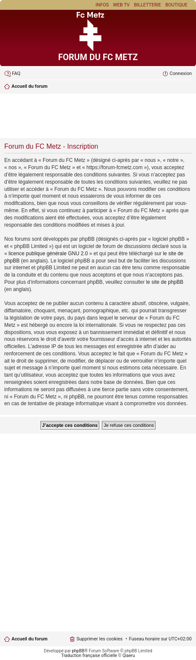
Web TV (121, 5)
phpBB (78, 650)
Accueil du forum (29, 639)
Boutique (176, 5)
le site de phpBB (164, 282)
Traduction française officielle (89, 655)
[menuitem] (12, 74)
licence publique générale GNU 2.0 (48, 254)
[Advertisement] (98, 116)
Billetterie (147, 5)
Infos (102, 5)
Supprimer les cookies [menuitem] (99, 639)
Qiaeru (128, 655)
